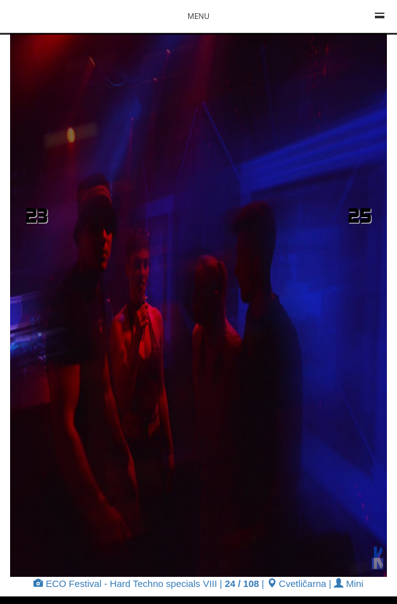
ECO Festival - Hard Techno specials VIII (125, 583)
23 (36, 215)
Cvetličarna (296, 583)
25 (360, 215)
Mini (349, 583)
